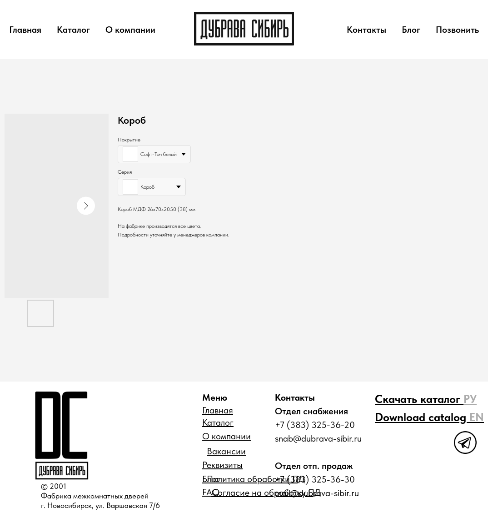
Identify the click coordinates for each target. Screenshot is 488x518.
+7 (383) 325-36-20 (315, 424)
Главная (25, 29)
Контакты (366, 29)
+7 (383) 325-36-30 (315, 479)
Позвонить (457, 29)
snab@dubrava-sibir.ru (318, 438)
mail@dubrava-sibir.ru (317, 493)
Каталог (73, 29)
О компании (130, 29)
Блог (411, 29)
